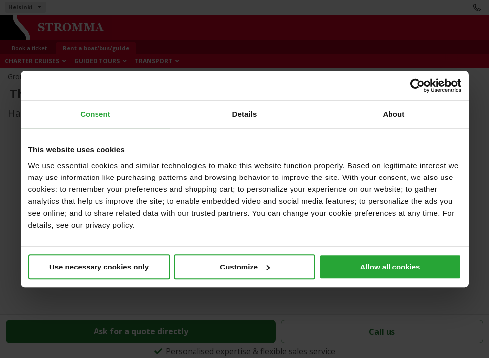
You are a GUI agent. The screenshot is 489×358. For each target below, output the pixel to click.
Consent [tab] (95, 114)
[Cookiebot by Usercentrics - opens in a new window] (417, 85)
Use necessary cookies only (99, 267)
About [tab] (394, 114)
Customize (245, 267)
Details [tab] (244, 114)
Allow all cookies (390, 267)
